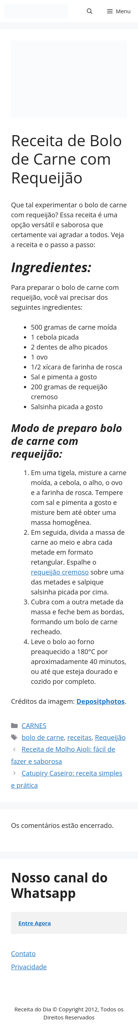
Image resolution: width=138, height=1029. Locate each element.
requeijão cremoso (60, 572)
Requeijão (110, 737)
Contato (23, 953)
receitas (79, 737)
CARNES (34, 725)
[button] (89, 11)
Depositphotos (101, 701)
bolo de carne (43, 737)
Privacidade (29, 966)
